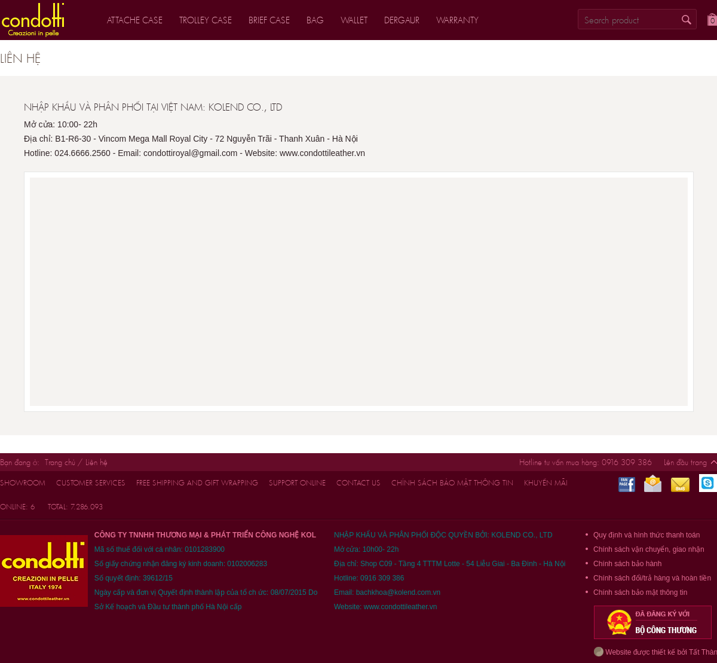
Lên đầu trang (685, 462)
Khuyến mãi (546, 482)
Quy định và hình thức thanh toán (646, 535)
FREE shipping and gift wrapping (197, 482)
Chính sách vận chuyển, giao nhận (648, 549)
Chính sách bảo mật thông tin (452, 482)
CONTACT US (358, 482)
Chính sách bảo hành (627, 564)
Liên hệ (96, 462)
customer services (90, 482)
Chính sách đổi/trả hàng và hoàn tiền (652, 578)
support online (297, 482)
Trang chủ (60, 462)
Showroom (22, 482)
